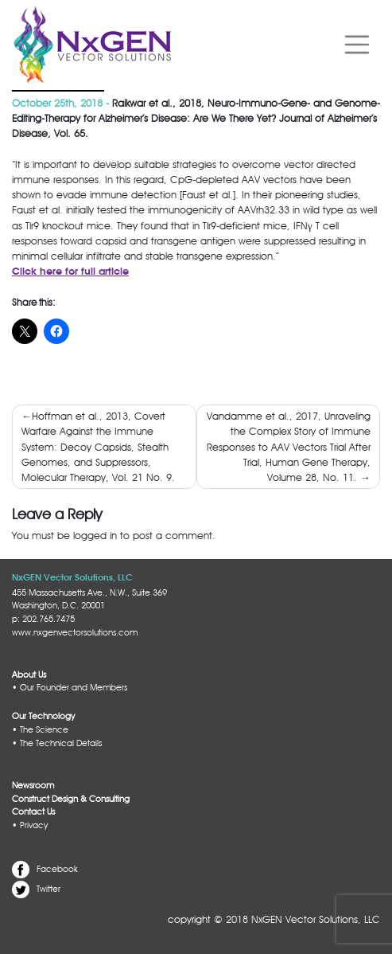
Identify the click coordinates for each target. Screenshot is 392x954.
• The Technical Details (57, 743)
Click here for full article (70, 272)
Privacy (34, 825)
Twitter (48, 888)
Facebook (57, 868)
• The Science (40, 729)
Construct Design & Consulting (71, 798)
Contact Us (33, 811)
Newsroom (33, 785)
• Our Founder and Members (69, 687)
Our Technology (43, 715)
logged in (95, 536)
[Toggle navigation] (357, 45)
